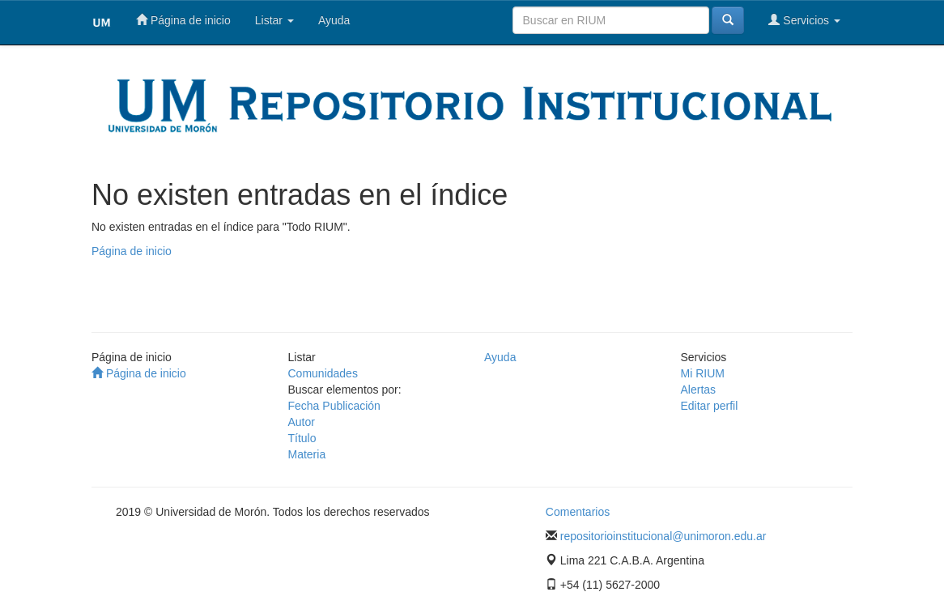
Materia (307, 454)
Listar (274, 20)
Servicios (804, 20)
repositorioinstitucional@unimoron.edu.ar (663, 536)
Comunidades (323, 373)
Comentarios (578, 511)
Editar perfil (709, 405)
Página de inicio (183, 20)
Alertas (699, 389)
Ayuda (334, 20)
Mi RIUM (703, 373)
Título (302, 438)
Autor (301, 421)
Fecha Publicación (334, 405)
